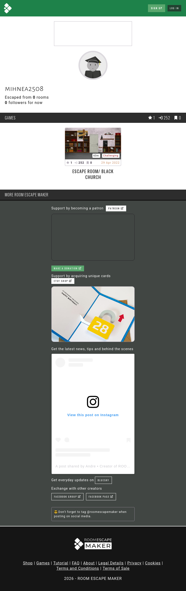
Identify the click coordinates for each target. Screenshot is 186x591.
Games (43, 563)
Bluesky (103, 480)
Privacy (134, 563)
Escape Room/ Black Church (93, 174)
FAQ (76, 563)
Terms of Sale (116, 568)
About (89, 563)
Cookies (153, 563)
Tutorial (60, 563)
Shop (28, 563)
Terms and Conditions (77, 568)
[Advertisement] (93, 34)
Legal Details (111, 563)
